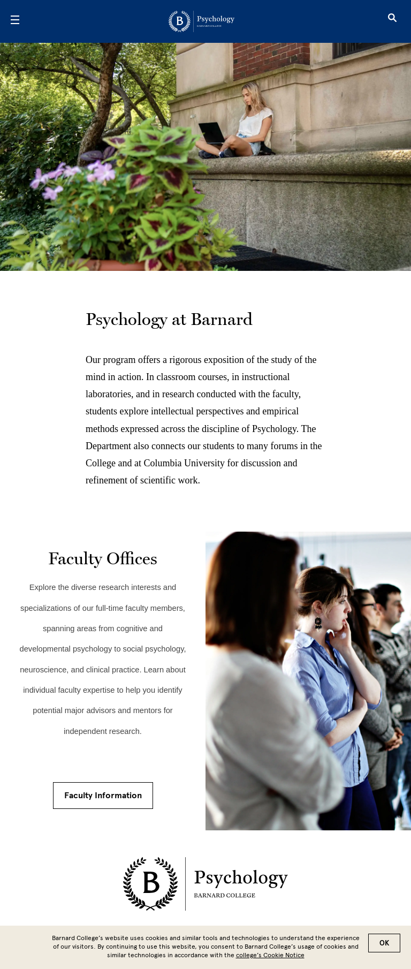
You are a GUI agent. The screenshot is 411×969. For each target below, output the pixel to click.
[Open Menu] (15, 21)
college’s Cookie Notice (270, 955)
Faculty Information (103, 795)
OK (384, 943)
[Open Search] (392, 21)
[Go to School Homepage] (201, 21)
